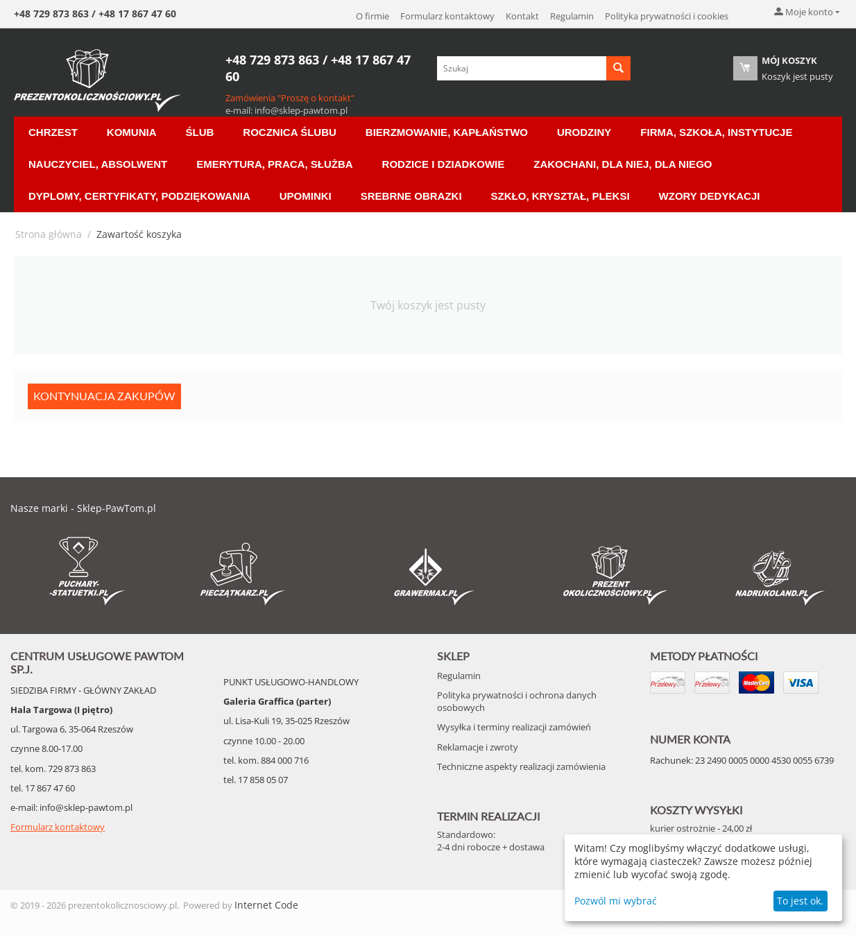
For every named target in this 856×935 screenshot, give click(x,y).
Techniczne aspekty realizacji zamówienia (521, 766)
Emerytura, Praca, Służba (274, 164)
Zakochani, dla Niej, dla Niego (622, 164)
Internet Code (266, 904)
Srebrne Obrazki (411, 196)
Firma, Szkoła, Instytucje (716, 132)
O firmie (372, 16)
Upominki (306, 196)
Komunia (132, 132)
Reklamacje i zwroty (477, 747)
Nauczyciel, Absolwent (97, 164)
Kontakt (522, 16)
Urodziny (584, 132)
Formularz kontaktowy (447, 16)
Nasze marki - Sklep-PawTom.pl (83, 508)
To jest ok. (800, 900)
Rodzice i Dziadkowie (443, 164)
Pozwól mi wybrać (615, 900)
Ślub (200, 132)
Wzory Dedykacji (709, 196)
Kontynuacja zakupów (104, 395)
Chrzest (53, 132)
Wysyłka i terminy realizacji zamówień (514, 727)
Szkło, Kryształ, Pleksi (560, 196)
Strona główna (48, 234)
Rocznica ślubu (289, 132)
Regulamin (572, 16)
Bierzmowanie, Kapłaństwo (447, 132)
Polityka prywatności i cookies (666, 16)
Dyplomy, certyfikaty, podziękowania (139, 196)
